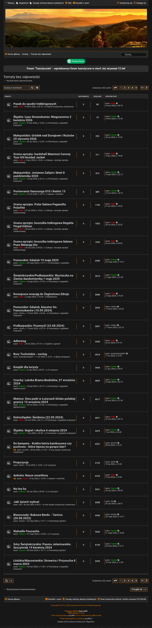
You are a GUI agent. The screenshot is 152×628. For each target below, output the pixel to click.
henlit (21, 465)
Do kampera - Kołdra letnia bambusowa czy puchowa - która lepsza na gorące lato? (42, 445)
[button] (115, 88)
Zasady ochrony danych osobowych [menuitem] (48, 3)
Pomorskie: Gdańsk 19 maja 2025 (36, 260)
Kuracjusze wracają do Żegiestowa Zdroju (41, 294)
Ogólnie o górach (53, 344)
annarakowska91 (26, 357)
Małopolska (52, 297)
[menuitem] (68, 3)
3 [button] (128, 87)
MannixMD (83, 611)
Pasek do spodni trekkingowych (34, 104)
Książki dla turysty (25, 367)
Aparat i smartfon (55, 194)
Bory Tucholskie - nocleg (30, 354)
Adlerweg (19, 341)
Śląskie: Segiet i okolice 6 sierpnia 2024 (40, 430)
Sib (20, 505)
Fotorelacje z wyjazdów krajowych (61, 420)
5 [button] (136, 87)
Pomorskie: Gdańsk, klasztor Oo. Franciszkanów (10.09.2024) (35, 308)
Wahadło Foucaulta (26, 531)
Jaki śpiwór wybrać (26, 502)
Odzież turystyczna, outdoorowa (60, 107)
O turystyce (53, 370)
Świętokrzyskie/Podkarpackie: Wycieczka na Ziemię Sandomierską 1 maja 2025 (43, 277)
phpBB (71, 615)
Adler (21, 107)
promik (26, 450)
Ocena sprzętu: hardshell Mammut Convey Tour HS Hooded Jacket (42, 155)
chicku (22, 313)
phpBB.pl (88, 618)
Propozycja (20, 462)
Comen (22, 123)
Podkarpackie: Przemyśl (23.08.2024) (38, 325)
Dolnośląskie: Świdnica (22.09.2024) (38, 417)
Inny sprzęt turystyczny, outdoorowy (60, 505)
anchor (22, 521)
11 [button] (142, 87)
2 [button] (124, 87)
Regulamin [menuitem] (23, 3)
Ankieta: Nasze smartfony (30, 475)
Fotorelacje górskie (57, 521)
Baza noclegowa (63, 357)
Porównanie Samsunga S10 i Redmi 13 (39, 191)
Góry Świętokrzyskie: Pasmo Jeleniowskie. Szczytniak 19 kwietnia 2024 (42, 546)
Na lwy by (19, 488)
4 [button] (132, 87)
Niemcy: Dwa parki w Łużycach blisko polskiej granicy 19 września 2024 (44, 400)
